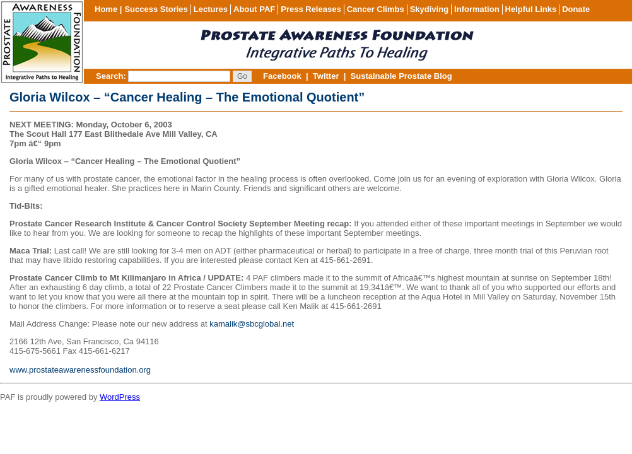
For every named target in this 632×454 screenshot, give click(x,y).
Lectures (211, 9)
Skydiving (429, 9)
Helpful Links (531, 9)
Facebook (282, 76)
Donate (576, 9)
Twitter (326, 76)
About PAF (254, 9)
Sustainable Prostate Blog (401, 76)
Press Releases (311, 9)
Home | (108, 9)
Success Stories (155, 9)
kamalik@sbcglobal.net (251, 324)
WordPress (120, 397)
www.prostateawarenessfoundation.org (80, 370)
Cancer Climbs (375, 9)
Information (477, 9)
